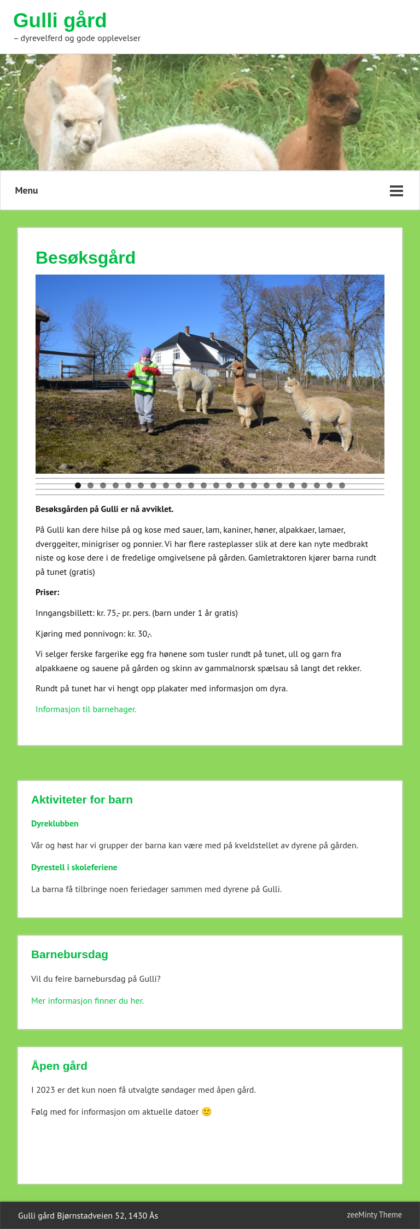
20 (317, 485)
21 (329, 485)
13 (229, 485)
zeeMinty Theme (374, 1214)
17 (279, 485)
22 (342, 485)
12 (216, 485)
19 (304, 485)
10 (191, 485)
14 (241, 485)
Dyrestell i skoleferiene (74, 866)
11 (204, 485)
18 (292, 485)
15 (254, 485)
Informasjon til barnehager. (86, 708)
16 (267, 485)
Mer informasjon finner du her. (87, 1000)
